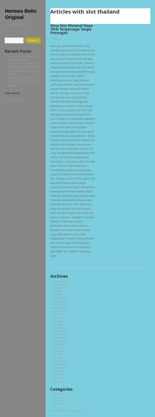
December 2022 (60, 364)
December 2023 (60, 334)
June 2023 (58, 351)
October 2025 (59, 281)
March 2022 (58, 381)
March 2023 (58, 361)
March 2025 (58, 298)
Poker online (59, 401)
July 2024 (57, 314)
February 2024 (60, 331)
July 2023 (57, 348)
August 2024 (59, 311)
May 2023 (57, 354)
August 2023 (59, 344)
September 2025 (60, 284)
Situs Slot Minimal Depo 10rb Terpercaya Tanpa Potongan (71, 29)
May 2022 (57, 374)
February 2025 (60, 301)
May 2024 (57, 321)
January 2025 (59, 304)
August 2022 (59, 371)
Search (8, 35)
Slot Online (58, 404)
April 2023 (57, 358)
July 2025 (57, 291)
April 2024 (57, 324)
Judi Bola (57, 394)
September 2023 (60, 341)
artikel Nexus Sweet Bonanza (22, 78)
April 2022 (57, 378)
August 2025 (59, 288)
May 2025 (57, 294)
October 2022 (59, 368)
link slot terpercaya (14, 99)
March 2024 (58, 328)
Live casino (58, 397)
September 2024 (60, 308)
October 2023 (59, 338)
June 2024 (58, 318)
